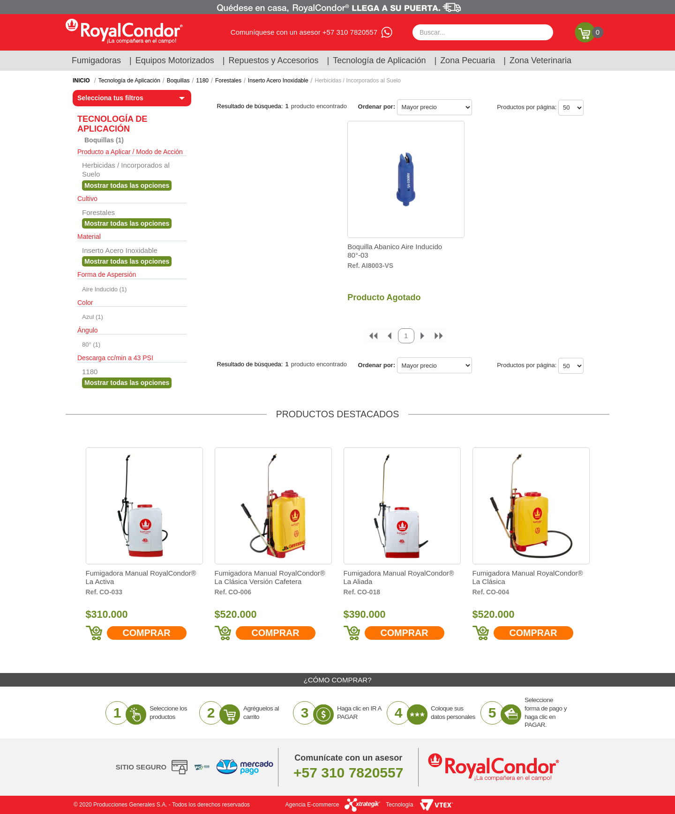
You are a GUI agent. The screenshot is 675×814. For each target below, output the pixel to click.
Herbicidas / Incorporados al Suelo (357, 80)
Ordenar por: (376, 106)
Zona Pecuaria (467, 60)
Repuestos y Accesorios (274, 60)
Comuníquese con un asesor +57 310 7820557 (304, 32)
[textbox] (482, 32)
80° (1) (91, 344)
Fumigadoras (96, 60)
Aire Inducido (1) (104, 289)
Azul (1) (92, 316)
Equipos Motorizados (174, 60)
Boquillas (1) (104, 140)
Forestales (228, 80)
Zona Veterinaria (540, 60)
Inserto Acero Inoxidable (278, 80)
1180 (202, 80)
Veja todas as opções (127, 185)
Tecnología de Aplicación (379, 60)
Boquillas (178, 80)
